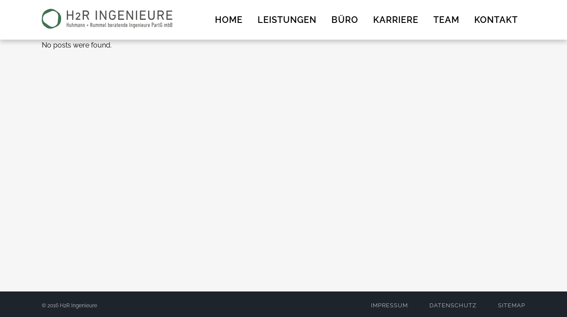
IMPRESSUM (389, 305)
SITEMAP (511, 305)
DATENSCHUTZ (452, 305)
